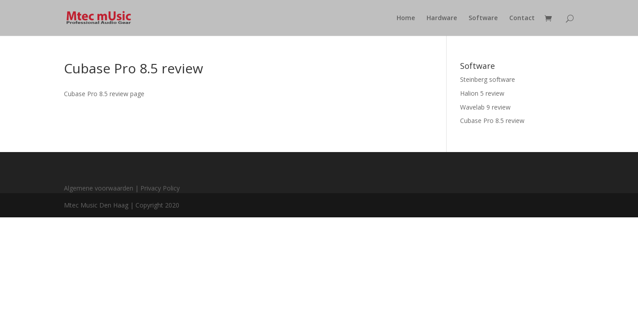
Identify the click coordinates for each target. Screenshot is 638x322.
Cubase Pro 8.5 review (492, 120)
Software (483, 18)
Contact (522, 18)
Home (406, 18)
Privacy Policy (160, 188)
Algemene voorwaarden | (102, 188)
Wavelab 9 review (485, 107)
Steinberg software (487, 79)
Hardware (442, 18)
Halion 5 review (482, 93)
